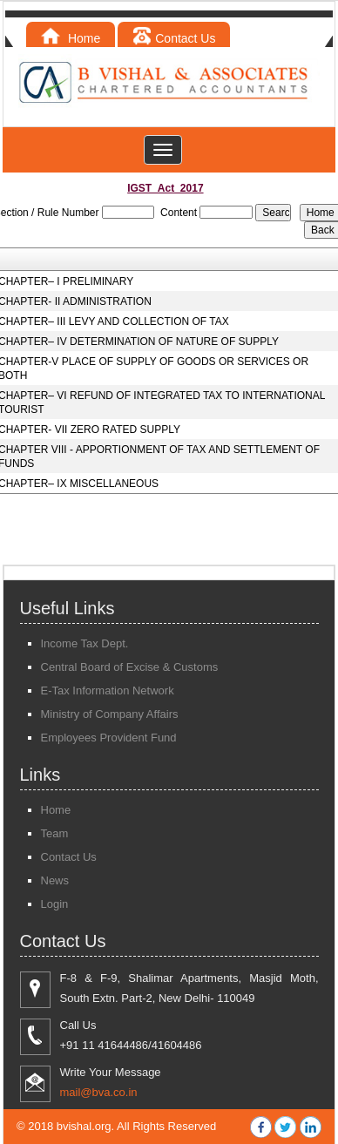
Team (55, 833)
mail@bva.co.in (99, 1092)
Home (70, 38)
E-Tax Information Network (107, 690)
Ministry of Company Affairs (110, 714)
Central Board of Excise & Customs (130, 667)
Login (55, 903)
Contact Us (173, 38)
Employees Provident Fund (109, 737)
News (55, 880)
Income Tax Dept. (85, 643)
